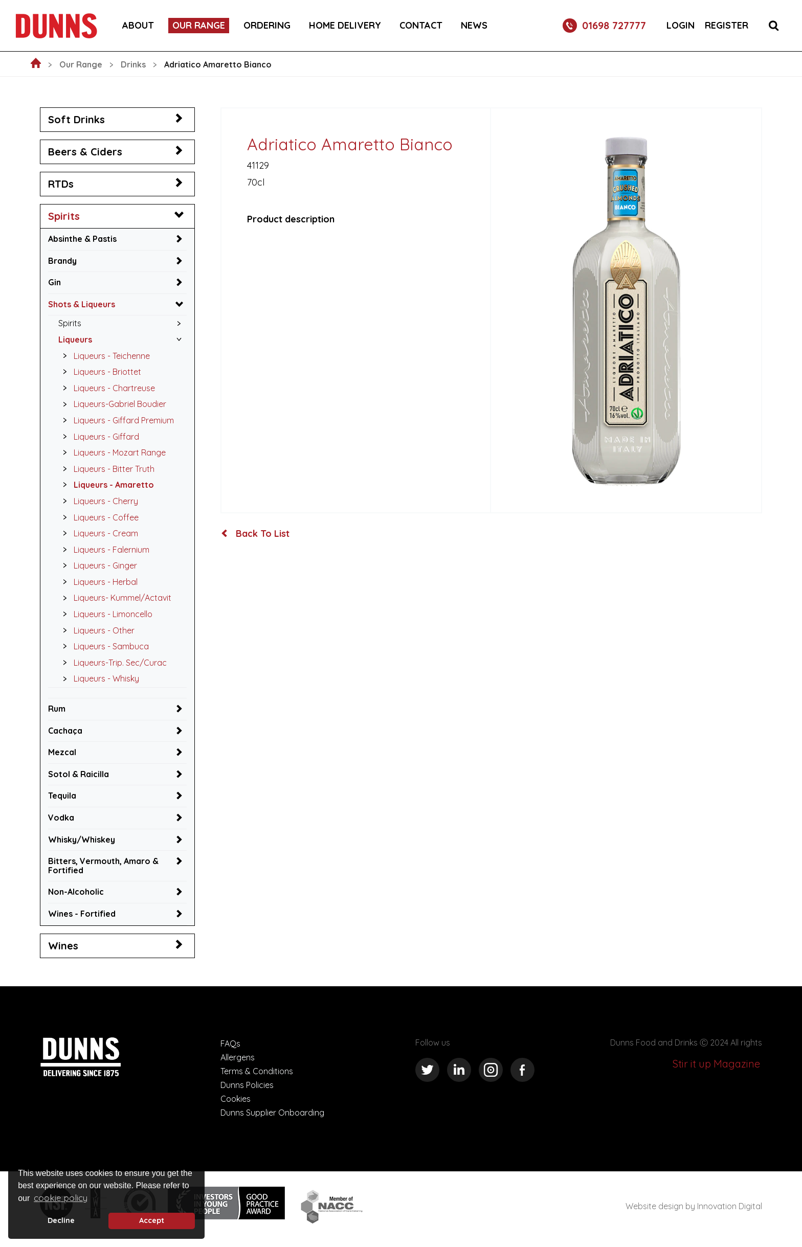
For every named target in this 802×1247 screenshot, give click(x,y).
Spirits (64, 216)
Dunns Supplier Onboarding (272, 1112)
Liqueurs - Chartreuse (106, 388)
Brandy (62, 261)
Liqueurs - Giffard (98, 436)
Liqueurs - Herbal (97, 582)
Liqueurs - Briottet (99, 371)
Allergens (237, 1057)
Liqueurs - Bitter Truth (105, 469)
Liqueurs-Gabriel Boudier (111, 404)
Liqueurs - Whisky (98, 678)
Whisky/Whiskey (81, 839)
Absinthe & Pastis (82, 239)
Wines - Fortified (82, 914)
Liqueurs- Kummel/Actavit (114, 597)
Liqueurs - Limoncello (104, 614)
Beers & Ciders (85, 151)
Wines (63, 945)
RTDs (61, 183)
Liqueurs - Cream (97, 533)
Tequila (62, 795)
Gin (54, 282)
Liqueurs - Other (96, 630)
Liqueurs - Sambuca (103, 646)
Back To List (255, 534)
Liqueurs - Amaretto (105, 484)
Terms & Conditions (256, 1071)
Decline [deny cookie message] (61, 1220)
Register (726, 25)
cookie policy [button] (60, 1197)
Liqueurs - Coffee (98, 517)
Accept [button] (151, 1220)
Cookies (235, 1099)
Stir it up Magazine (716, 1063)
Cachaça (65, 730)
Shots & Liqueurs (81, 304)
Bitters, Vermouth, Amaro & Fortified (103, 865)
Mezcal (62, 752)
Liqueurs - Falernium (103, 549)
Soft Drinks (76, 119)
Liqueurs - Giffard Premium (115, 420)
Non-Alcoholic (76, 892)
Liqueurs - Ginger (97, 565)
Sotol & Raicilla (78, 774)
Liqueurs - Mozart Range (111, 452)
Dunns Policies (247, 1085)
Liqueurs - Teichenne (103, 356)
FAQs (230, 1043)
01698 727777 (604, 25)
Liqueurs (75, 339)
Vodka (61, 817)
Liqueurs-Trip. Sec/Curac (112, 662)
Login (680, 25)
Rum (56, 709)
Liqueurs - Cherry (97, 501)
